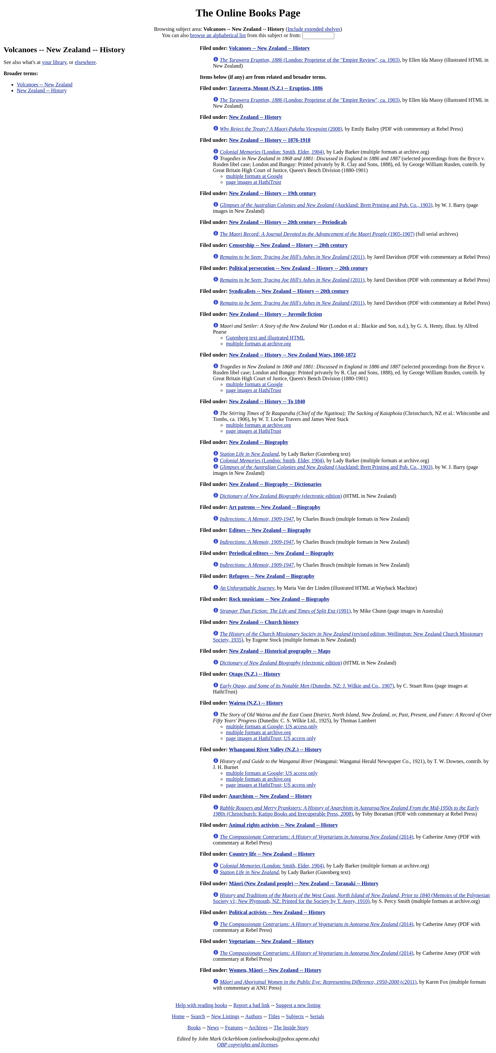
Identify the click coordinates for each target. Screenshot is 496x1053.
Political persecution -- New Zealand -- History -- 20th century (298, 268)
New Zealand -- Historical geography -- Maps (279, 651)
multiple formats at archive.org (258, 343)
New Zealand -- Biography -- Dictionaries (275, 484)
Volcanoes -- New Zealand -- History (269, 48)
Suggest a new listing (298, 1005)
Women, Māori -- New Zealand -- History (275, 970)
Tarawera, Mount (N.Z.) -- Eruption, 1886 (276, 88)
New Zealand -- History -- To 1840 (267, 401)
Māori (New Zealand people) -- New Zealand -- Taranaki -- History (304, 883)
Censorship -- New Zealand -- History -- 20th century (288, 245)
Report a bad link (251, 1005)
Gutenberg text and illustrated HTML (265, 337)
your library (54, 62)
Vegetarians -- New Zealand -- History (271, 941)
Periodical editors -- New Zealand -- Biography (281, 553)
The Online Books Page (248, 13)
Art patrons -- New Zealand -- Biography (274, 507)
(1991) (285, 611)
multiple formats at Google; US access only (272, 726)
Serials (317, 1016)
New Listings (225, 1016)
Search (198, 1016)
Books (194, 1027)
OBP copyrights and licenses (247, 1044)
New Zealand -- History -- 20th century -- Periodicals (288, 222)
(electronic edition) (281, 496)
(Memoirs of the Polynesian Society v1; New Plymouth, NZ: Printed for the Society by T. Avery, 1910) (351, 898)
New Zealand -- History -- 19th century (272, 193)
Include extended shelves (313, 29)
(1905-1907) (317, 234)
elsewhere (85, 62)
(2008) (281, 129)
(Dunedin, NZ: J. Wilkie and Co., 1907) (307, 686)
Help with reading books (201, 1005)
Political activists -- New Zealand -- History (277, 912)
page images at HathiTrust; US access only (271, 738)
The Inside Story (291, 1027)
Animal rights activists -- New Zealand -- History (283, 825)
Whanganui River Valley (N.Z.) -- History (275, 749)
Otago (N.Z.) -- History (254, 674)
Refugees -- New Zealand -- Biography (272, 576)
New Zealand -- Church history (264, 622)
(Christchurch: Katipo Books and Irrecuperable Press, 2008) (346, 811)
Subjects (295, 1016)
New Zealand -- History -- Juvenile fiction (275, 314)
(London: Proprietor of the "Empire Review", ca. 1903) (310, 60)
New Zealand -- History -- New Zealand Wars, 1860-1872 (292, 355)
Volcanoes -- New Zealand (44, 84)
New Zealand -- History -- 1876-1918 (269, 140)
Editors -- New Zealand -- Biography (270, 530)
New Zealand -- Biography (258, 442)
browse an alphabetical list (218, 35)
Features (234, 1027)
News (213, 1027)
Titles (274, 1016)
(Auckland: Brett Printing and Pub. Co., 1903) (326, 205)
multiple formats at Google (254, 176)
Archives (258, 1027)
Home (178, 1016)
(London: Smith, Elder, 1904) (272, 152)
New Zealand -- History (42, 90)
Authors (253, 1016)
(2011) (292, 257)
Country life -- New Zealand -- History (272, 854)
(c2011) (318, 982)
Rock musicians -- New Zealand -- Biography (279, 599)
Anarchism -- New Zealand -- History (270, 796)
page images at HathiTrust (253, 182)
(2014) (316, 837)
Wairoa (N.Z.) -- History (256, 703)
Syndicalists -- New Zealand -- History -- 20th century (289, 291)
